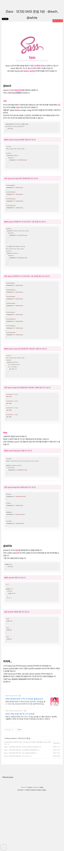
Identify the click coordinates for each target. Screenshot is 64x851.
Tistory (30, 845)
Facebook (33, 848)
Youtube (38, 848)
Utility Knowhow (11, 797)
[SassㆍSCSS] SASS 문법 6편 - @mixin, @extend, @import (21, 805)
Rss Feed (20, 848)
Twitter (27, 848)
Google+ (43, 848)
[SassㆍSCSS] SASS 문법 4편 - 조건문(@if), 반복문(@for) (20, 808)
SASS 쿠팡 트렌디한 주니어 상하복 (19, 772)
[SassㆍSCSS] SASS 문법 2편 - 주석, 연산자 (16, 814)
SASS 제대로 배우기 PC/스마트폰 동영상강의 (24, 757)
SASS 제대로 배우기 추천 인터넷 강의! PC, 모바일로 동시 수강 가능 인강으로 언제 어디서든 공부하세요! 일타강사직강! (25, 761)
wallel (41, 845)
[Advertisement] (32, 43)
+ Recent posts (7, 835)
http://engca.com (11, 754)
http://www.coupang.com (14, 769)
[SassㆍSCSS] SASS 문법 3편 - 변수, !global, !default (19, 811)
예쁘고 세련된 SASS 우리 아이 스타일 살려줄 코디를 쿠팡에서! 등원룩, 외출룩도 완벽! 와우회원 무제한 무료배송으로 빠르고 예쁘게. (31, 776)
